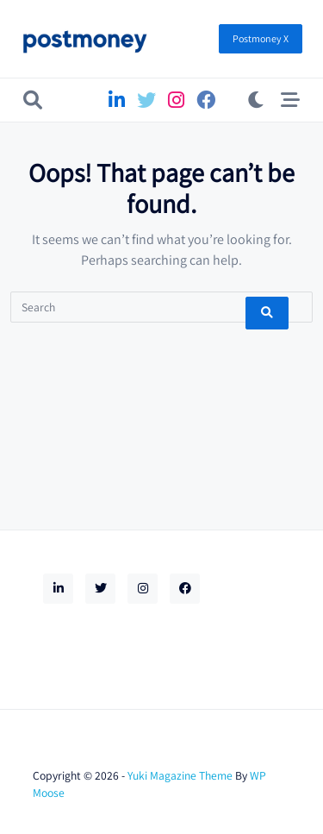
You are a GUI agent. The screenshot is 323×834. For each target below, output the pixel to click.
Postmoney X (261, 38)
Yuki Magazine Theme (180, 775)
